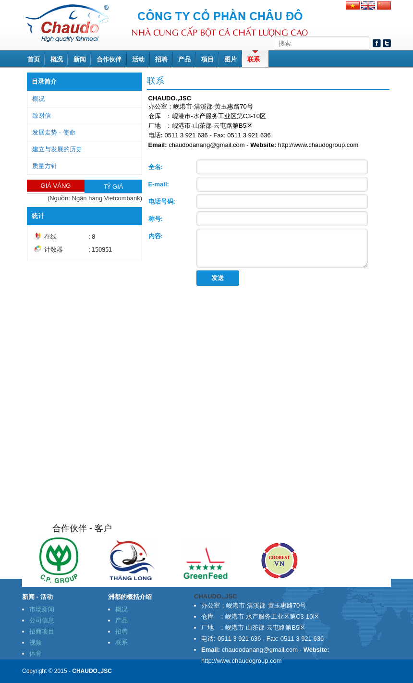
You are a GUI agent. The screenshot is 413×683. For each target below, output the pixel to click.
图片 (230, 59)
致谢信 (41, 115)
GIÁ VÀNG (56, 185)
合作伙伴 (109, 59)
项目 (207, 59)
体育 (35, 653)
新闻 (79, 59)
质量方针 (44, 166)
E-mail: (158, 184)
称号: (155, 218)
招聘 (161, 59)
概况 (56, 59)
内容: (155, 236)
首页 (33, 59)
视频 (35, 642)
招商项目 (41, 631)
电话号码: (161, 201)
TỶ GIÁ (113, 186)
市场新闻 (41, 609)
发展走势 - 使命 (53, 132)
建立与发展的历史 (57, 149)
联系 (253, 59)
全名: (155, 167)
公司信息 (41, 620)
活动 (138, 59)
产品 (184, 59)
